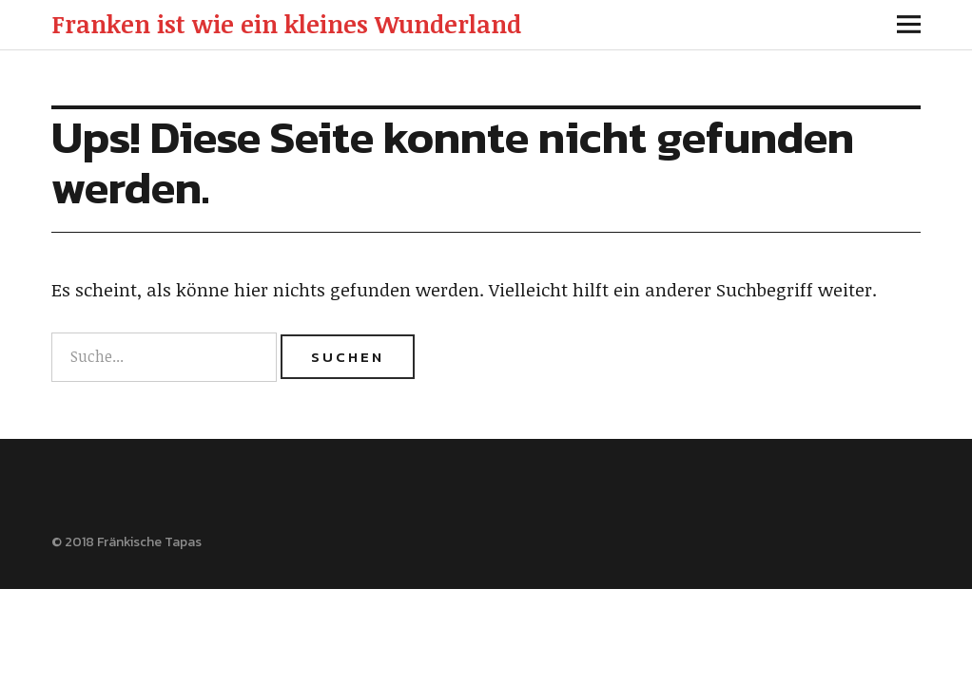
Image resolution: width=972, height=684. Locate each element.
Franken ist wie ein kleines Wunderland (286, 24)
